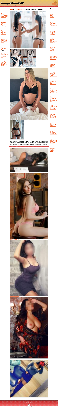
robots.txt (29, 404)
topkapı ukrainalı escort (12, 146)
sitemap (29, 405)
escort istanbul (2, 14)
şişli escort (2, 12)
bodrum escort (2, 13)
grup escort (20, 146)
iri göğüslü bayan (17, 146)
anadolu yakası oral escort (24, 146)
